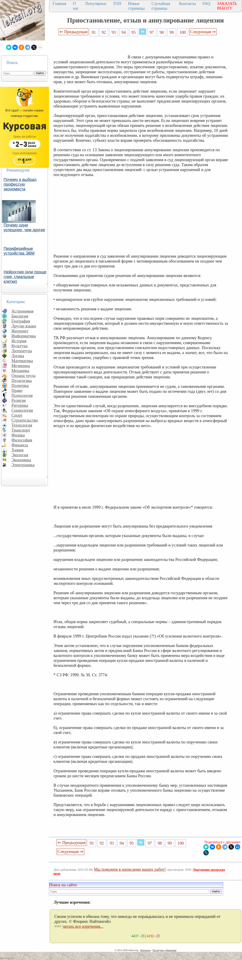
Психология (22, 395)
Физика (18, 435)
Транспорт (20, 430)
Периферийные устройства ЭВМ (19, 251)
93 (113, 32)
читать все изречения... (82, 926)
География (20, 321)
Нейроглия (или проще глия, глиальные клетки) (25, 277)
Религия (18, 400)
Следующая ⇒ (203, 31)
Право (16, 390)
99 (171, 32)
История (19, 340)
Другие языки (23, 326)
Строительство (24, 420)
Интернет (20, 331)
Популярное (95, 3)
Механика (20, 370)
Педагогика (21, 380)
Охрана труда (23, 375)
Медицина (20, 365)
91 (94, 32)
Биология (19, 316)
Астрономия (22, 311)
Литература (21, 350)
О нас (76, 6)
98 (162, 32)
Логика (17, 355)
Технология (21, 425)
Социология (22, 410)
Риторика (19, 405)
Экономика (21, 459)
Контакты (187, 3)
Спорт (16, 415)
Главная (59, 3)
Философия (21, 440)
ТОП (117, 3)
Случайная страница (160, 6)
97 (152, 32)
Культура (19, 345)
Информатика (23, 336)
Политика (20, 385)
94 (124, 32)
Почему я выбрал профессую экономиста (20, 184)
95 (133, 32)
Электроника (23, 464)
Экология (19, 455)
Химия (17, 450)
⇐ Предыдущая (73, 31)
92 (104, 32)
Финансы (19, 445)
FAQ (206, 3)
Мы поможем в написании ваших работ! (130, 869)
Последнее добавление (164, 950)
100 (183, 32)
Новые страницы (136, 6)
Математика (22, 360)
